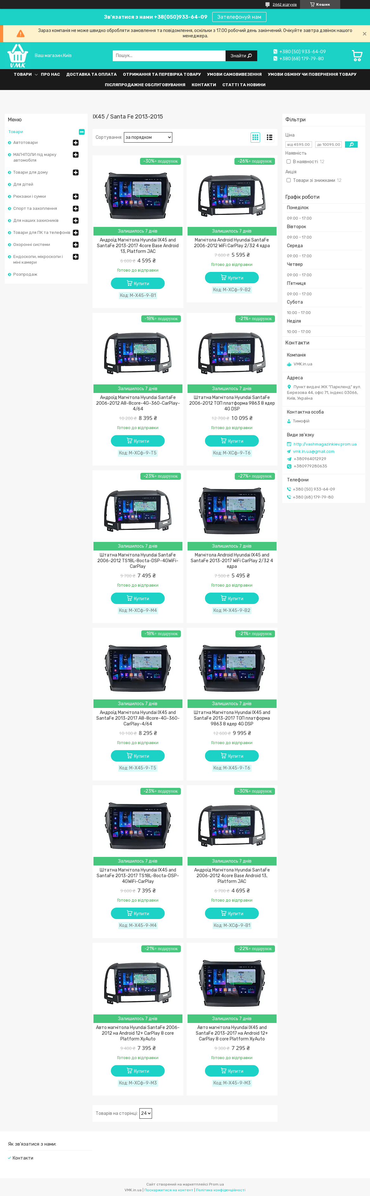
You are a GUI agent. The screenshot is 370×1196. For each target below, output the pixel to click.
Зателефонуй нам (239, 17)
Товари (23, 74)
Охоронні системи (31, 244)
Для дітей (23, 184)
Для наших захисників (36, 220)
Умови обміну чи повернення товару (312, 74)
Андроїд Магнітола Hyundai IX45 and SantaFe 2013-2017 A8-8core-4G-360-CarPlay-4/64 (138, 718)
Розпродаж (25, 274)
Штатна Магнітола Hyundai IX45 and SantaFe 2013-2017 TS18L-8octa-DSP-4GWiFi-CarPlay (138, 875)
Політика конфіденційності (221, 1190)
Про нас (50, 74)
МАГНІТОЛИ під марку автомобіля (34, 157)
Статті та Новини (243, 84)
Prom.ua (216, 1184)
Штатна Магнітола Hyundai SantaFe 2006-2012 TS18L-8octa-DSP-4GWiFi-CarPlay (137, 560)
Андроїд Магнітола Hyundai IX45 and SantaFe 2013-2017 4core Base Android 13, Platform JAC (138, 245)
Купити (141, 283)
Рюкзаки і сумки (29, 196)
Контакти (204, 84)
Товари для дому (30, 172)
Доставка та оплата (91, 74)
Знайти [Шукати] (239, 55)
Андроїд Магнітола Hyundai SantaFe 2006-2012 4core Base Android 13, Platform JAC (232, 875)
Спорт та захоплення (35, 208)
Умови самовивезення (234, 74)
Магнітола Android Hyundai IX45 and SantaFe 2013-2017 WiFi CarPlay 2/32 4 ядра (232, 560)
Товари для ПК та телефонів (41, 232)
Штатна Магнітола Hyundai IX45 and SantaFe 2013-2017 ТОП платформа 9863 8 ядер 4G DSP (232, 718)
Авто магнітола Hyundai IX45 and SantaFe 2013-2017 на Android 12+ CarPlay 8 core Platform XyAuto (232, 1033)
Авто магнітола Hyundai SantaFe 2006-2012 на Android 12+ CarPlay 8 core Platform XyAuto (138, 1033)
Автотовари (25, 142)
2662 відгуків (285, 4)
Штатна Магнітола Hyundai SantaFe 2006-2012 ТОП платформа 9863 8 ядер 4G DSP (232, 403)
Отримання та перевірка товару (162, 74)
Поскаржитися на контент (168, 1190)
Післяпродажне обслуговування (145, 84)
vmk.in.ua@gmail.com (314, 451)
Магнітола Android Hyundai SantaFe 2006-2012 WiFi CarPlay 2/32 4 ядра (232, 242)
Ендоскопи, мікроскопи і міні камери (38, 259)
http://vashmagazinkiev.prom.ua (325, 444)
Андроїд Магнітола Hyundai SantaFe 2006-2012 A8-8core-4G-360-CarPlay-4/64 (138, 403)
